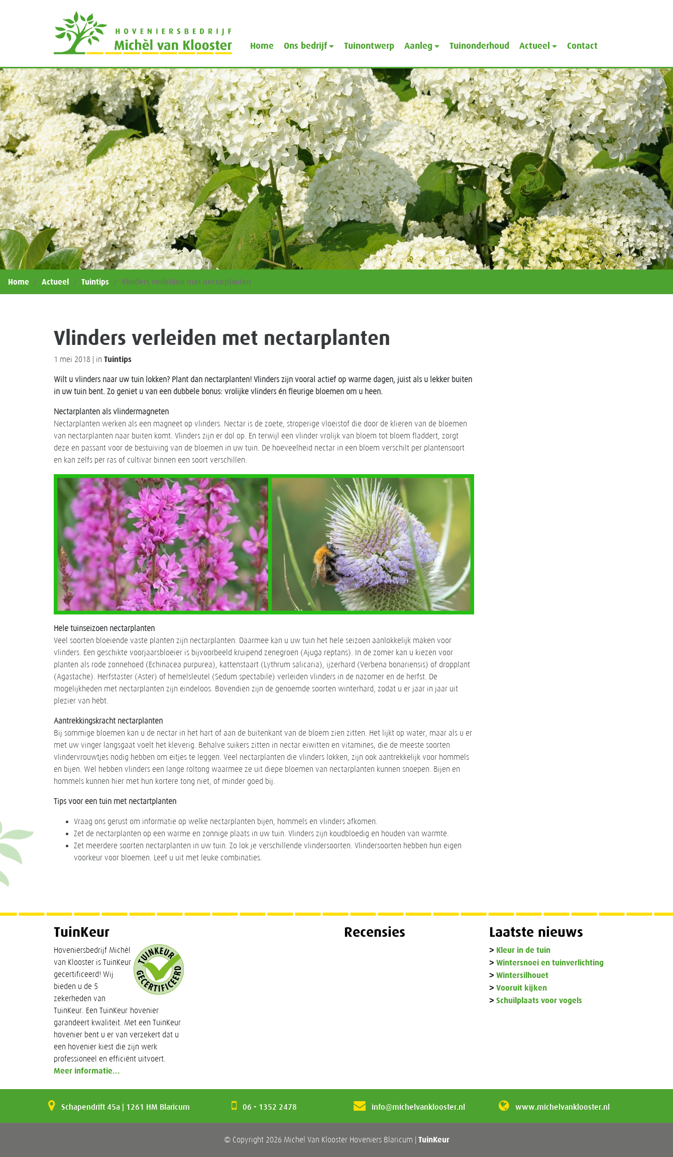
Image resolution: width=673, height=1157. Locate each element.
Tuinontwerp (369, 45)
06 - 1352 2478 (270, 1106)
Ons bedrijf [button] (305, 45)
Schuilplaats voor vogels (539, 1001)
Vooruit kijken (521, 988)
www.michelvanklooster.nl (562, 1106)
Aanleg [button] (418, 45)
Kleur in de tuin (523, 950)
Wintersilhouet (522, 976)
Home (262, 45)
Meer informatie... (87, 1071)
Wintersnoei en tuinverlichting (550, 963)
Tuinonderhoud (479, 45)
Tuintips (95, 282)
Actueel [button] (534, 45)
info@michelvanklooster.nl (418, 1106)
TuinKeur (434, 1139)
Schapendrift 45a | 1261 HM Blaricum (125, 1106)
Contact (582, 45)
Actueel (55, 282)
